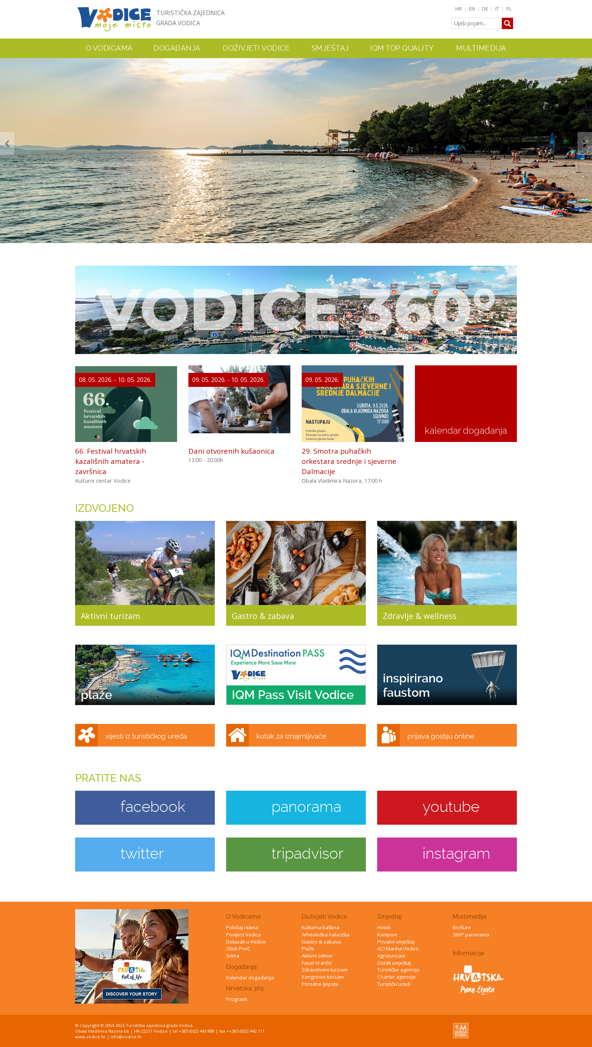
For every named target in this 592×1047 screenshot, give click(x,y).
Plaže (308, 948)
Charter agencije (396, 976)
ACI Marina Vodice (398, 948)
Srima (232, 955)
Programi (236, 999)
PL (509, 8)
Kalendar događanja (250, 977)
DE (485, 8)
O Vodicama (243, 916)
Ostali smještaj (394, 962)
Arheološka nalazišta (326, 934)
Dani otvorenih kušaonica (231, 451)
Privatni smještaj (396, 941)
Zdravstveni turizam (325, 969)
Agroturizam (391, 955)
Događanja (177, 48)
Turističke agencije (398, 969)
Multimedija (470, 916)
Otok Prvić (238, 948)
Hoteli (383, 927)
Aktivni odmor (317, 955)
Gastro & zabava (321, 941)
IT (497, 8)
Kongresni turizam (323, 976)
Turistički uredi (393, 984)
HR (458, 8)
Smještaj (389, 916)
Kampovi (387, 934)
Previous (7, 143)
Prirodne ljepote (320, 984)
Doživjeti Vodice (324, 916)
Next (585, 143)
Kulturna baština (320, 927)
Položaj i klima (242, 927)
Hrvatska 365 (245, 988)
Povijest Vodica (243, 934)
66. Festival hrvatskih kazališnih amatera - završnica (110, 461)
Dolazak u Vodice (246, 941)
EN (472, 8)
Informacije (468, 953)
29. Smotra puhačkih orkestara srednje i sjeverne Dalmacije (349, 461)
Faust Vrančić (317, 962)
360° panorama (471, 934)
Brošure (462, 927)
